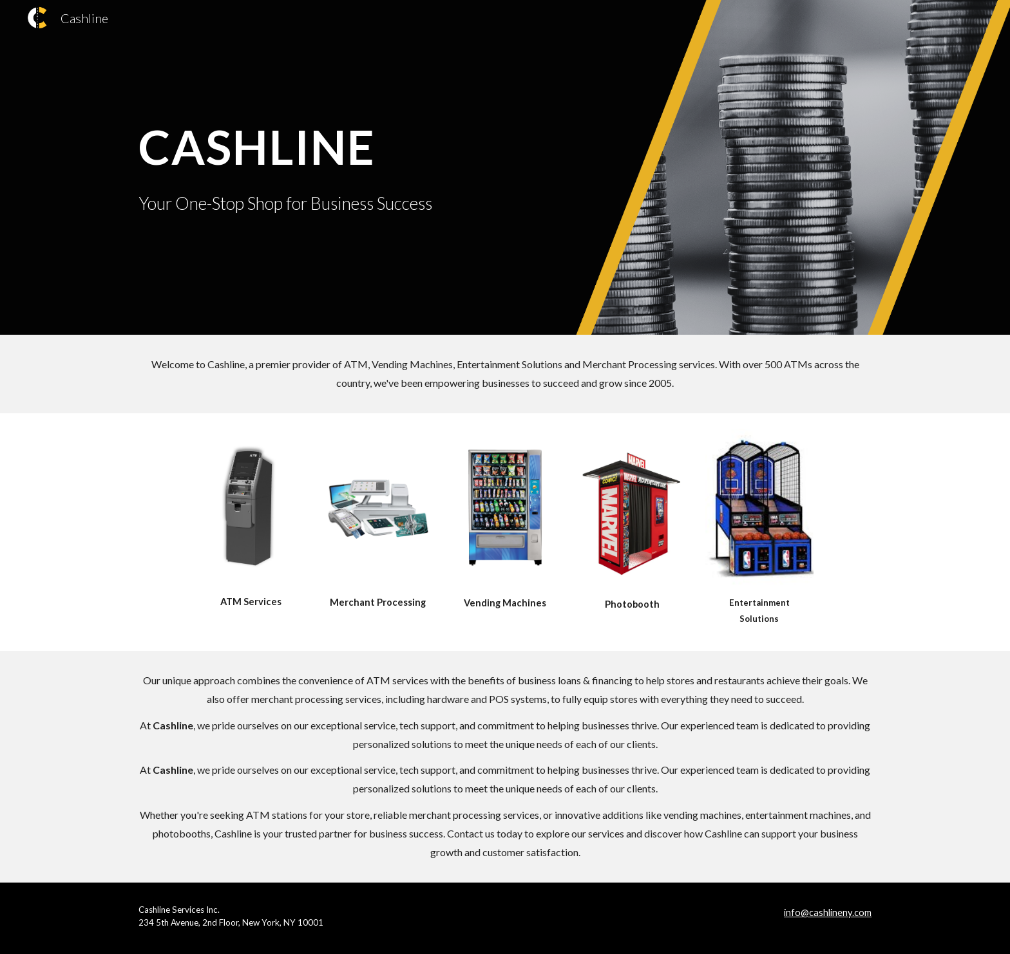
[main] (346, 144)
